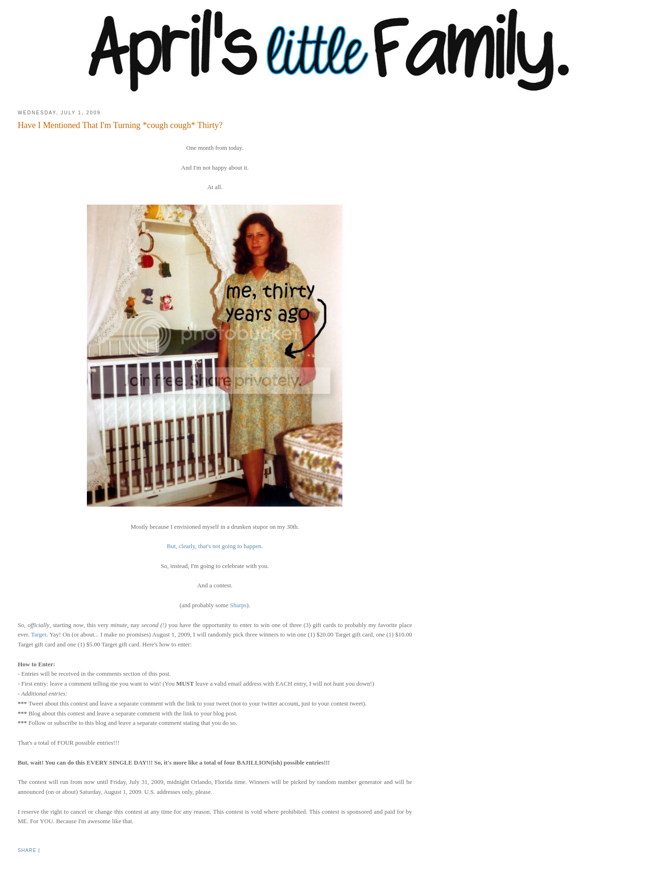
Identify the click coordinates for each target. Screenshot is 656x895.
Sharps (238, 605)
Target (38, 634)
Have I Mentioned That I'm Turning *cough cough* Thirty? (119, 125)
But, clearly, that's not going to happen (214, 546)
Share (26, 850)
